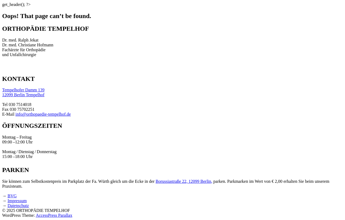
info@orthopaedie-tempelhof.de (43, 114)
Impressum (17, 200)
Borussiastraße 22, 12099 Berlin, (184, 181)
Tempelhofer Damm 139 (23, 90)
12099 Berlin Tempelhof (23, 94)
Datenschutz (18, 205)
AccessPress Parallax (54, 215)
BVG (12, 196)
